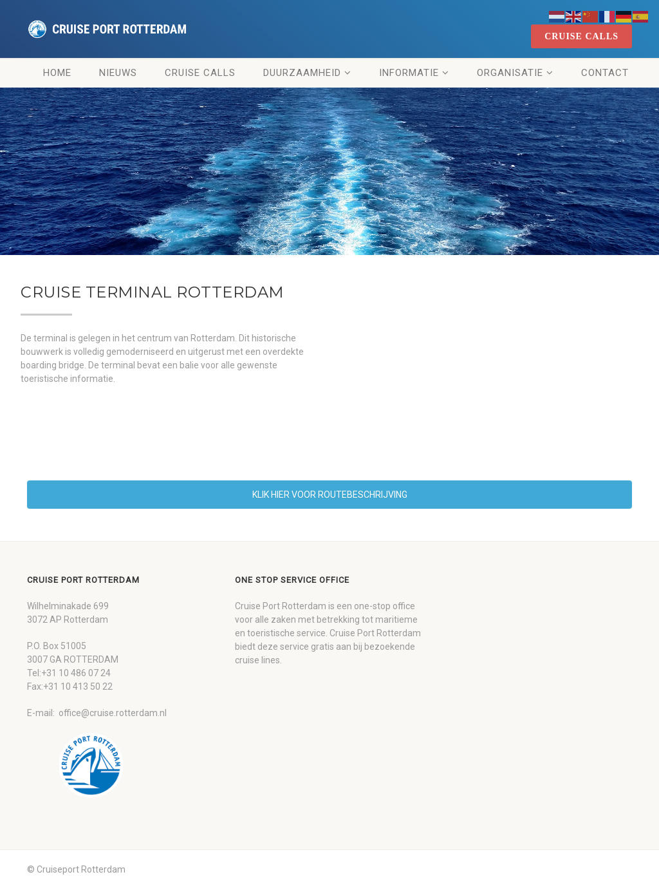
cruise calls (581, 36)
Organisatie (510, 73)
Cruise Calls (200, 73)
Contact (605, 73)
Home (57, 73)
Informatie (409, 73)
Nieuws (118, 73)
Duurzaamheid (302, 73)
